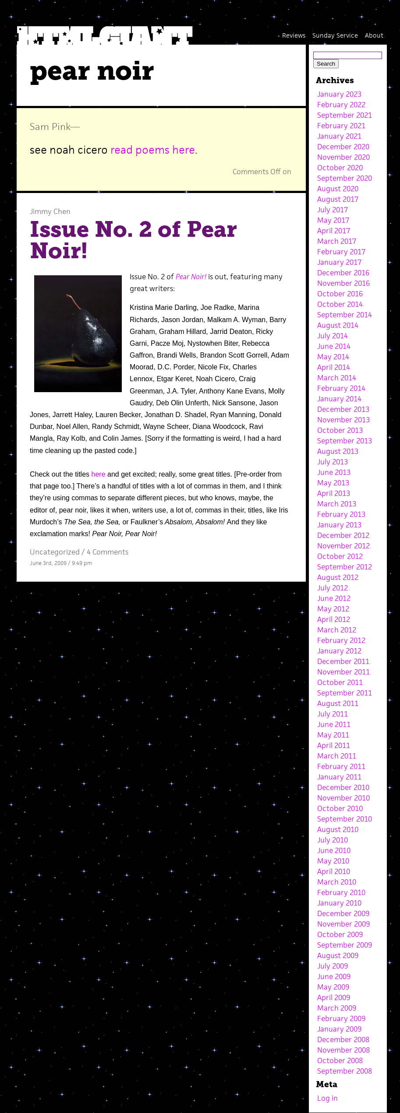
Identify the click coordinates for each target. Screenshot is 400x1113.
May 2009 (333, 987)
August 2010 (337, 829)
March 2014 (336, 378)
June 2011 (333, 724)
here (99, 474)
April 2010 (333, 871)
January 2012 (339, 651)
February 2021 (341, 125)
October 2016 (340, 293)
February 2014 (341, 388)
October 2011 (340, 682)
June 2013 (333, 472)
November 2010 (343, 798)
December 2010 (343, 787)
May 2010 (333, 861)
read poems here (152, 150)
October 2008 (340, 1060)
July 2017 (332, 209)
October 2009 (340, 934)
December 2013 (343, 409)
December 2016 (343, 272)
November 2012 (343, 546)
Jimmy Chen (50, 211)
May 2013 (333, 483)
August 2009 (337, 955)
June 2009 (333, 976)
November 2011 (343, 672)
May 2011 (333, 735)
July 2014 (332, 336)
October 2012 (340, 556)
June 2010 (333, 850)
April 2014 (333, 367)
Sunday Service (335, 35)
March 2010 (336, 882)
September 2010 (344, 819)
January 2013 (339, 525)
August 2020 (337, 188)
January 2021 (339, 136)
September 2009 (344, 945)
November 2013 (343, 420)
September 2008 (344, 1071)
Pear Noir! (191, 276)
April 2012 (333, 619)
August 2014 (337, 325)
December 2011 (343, 661)
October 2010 (340, 808)
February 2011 (341, 766)
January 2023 (339, 94)
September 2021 (344, 115)
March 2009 (336, 1008)
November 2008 (343, 1050)
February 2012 (341, 640)
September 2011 (344, 693)
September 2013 (344, 441)
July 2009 (332, 966)
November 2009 (343, 924)
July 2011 (332, 714)
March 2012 (336, 630)
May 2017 (333, 220)
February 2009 (341, 1018)
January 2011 (339, 777)
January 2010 (339, 903)
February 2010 (341, 892)
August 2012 (337, 577)
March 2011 (336, 756)
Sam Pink (50, 126)
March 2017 (336, 241)
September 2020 (344, 178)
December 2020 (343, 146)
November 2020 (343, 157)
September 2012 (344, 567)
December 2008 (343, 1039)
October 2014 (340, 304)
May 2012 (333, 609)
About (374, 35)
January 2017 (339, 262)
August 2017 (337, 199)
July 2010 (332, 840)
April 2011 (333, 745)
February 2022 (341, 104)
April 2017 (333, 230)
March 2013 (336, 504)
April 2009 (333, 997)
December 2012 (343, 535)
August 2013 (337, 451)
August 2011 (337, 703)
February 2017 (341, 251)
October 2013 (340, 430)
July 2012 (332, 588)
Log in (327, 1098)
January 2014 (339, 399)
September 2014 (344, 315)
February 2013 (341, 514)
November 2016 (343, 283)
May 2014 (333, 357)
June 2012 (333, 598)
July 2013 (332, 462)
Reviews (293, 35)
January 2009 (339, 1029)
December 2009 (343, 913)
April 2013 (333, 493)
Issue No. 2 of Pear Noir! (133, 240)
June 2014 (333, 346)
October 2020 (340, 167)
